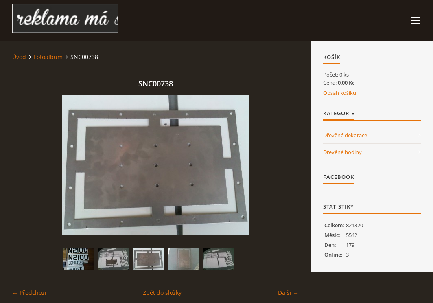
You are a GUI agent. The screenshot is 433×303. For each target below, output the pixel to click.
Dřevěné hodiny (342, 152)
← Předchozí (29, 292)
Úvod (19, 57)
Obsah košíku (339, 93)
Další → (288, 292)
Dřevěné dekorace (345, 135)
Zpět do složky (162, 292)
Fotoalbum (48, 57)
